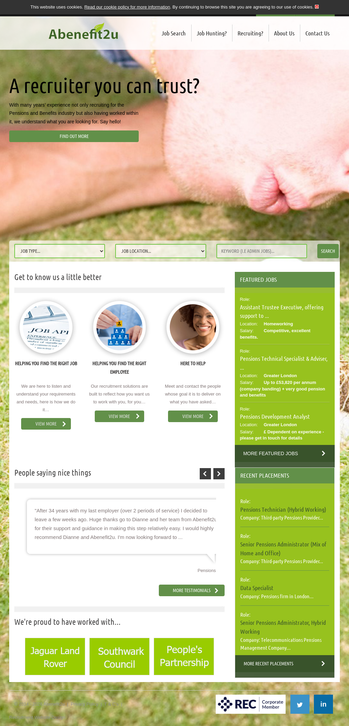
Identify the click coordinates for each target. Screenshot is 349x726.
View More (46, 424)
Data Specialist (256, 587)
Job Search (174, 33)
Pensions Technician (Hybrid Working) (283, 509)
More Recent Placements (268, 663)
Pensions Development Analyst (275, 416)
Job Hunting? (212, 33)
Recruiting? (250, 33)
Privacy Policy (84, 704)
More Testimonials (192, 590)
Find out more (74, 136)
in (323, 704)
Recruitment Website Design (37, 717)
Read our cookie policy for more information (127, 7)
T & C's (111, 704)
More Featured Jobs (270, 453)
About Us (284, 33)
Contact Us (317, 33)
